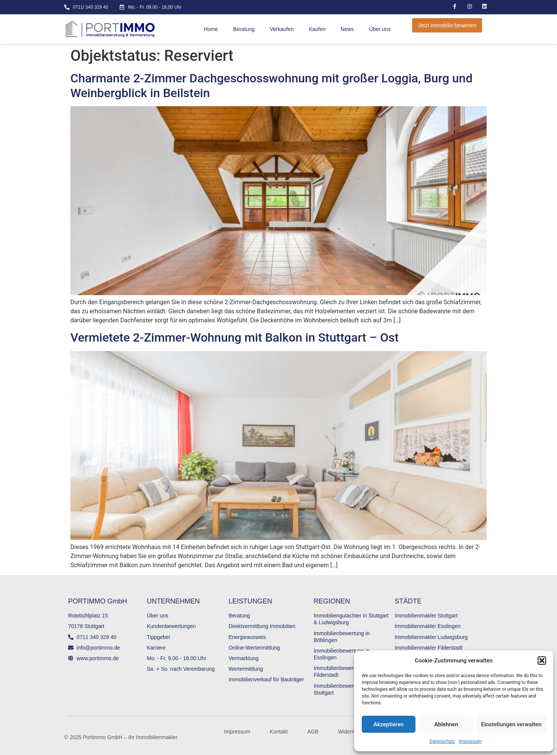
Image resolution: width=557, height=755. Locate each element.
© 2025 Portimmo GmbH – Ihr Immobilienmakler (120, 737)
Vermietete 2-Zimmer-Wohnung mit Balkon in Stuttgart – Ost (234, 337)
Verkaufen (282, 29)
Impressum (470, 741)
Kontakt (279, 732)
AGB (313, 732)
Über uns (380, 29)
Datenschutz (442, 741)
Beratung (244, 29)
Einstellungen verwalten (511, 724)
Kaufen (317, 29)
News (347, 29)
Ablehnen (446, 724)
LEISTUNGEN (250, 601)
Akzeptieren (388, 724)
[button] (542, 660)
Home (211, 29)
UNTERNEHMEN (173, 601)
